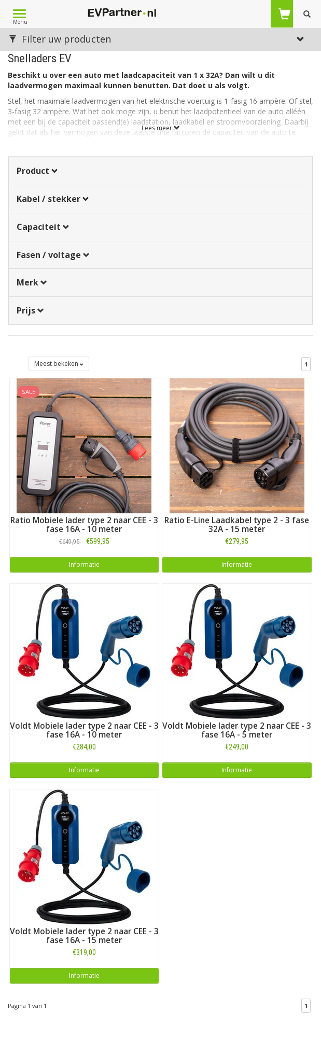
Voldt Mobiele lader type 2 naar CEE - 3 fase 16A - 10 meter (84, 730)
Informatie (84, 564)
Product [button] (37, 170)
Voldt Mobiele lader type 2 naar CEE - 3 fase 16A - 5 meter (236, 730)
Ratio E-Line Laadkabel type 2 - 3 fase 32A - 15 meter (236, 525)
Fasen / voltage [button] (53, 255)
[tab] (160, 171)
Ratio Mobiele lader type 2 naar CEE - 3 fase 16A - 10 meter (84, 525)
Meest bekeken (58, 363)
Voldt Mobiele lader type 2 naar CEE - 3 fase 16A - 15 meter (84, 936)
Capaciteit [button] (43, 227)
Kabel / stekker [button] (53, 198)
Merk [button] (32, 282)
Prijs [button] (30, 310)
